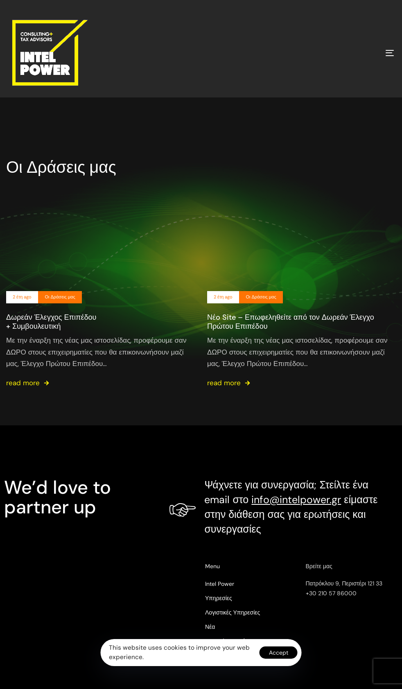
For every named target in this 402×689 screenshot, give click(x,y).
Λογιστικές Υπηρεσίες (232, 612)
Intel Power (219, 583)
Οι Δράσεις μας (60, 297)
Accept (278, 652)
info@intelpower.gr (296, 499)
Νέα (210, 626)
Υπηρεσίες (218, 598)
